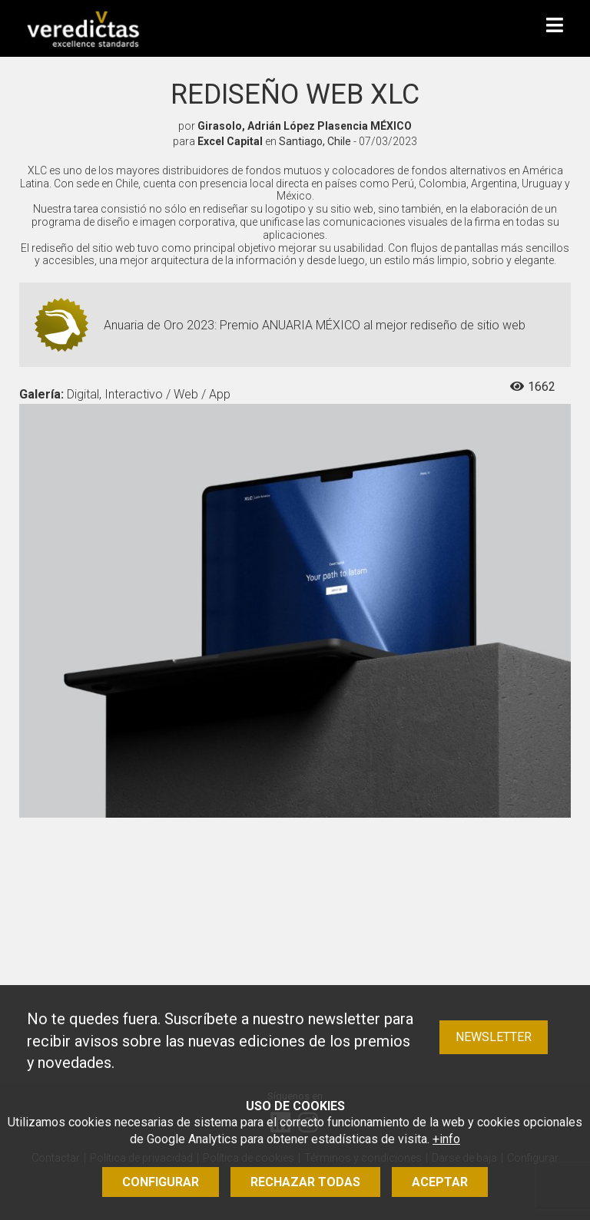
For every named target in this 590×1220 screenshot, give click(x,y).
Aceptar (440, 1182)
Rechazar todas (305, 1182)
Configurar (160, 1182)
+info (446, 1139)
